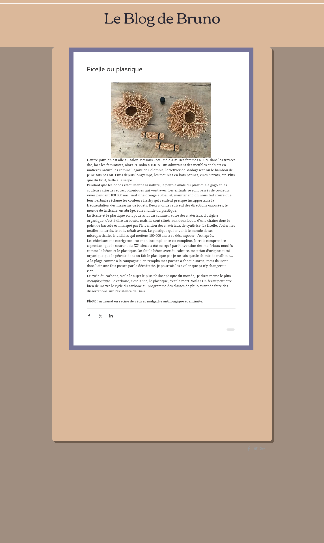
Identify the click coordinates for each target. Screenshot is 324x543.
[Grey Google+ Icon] (262, 448)
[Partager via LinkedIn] (111, 316)
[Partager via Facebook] (89, 316)
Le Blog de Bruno (162, 16)
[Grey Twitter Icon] (255, 448)
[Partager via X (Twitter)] (100, 316)
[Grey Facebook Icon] (249, 448)
